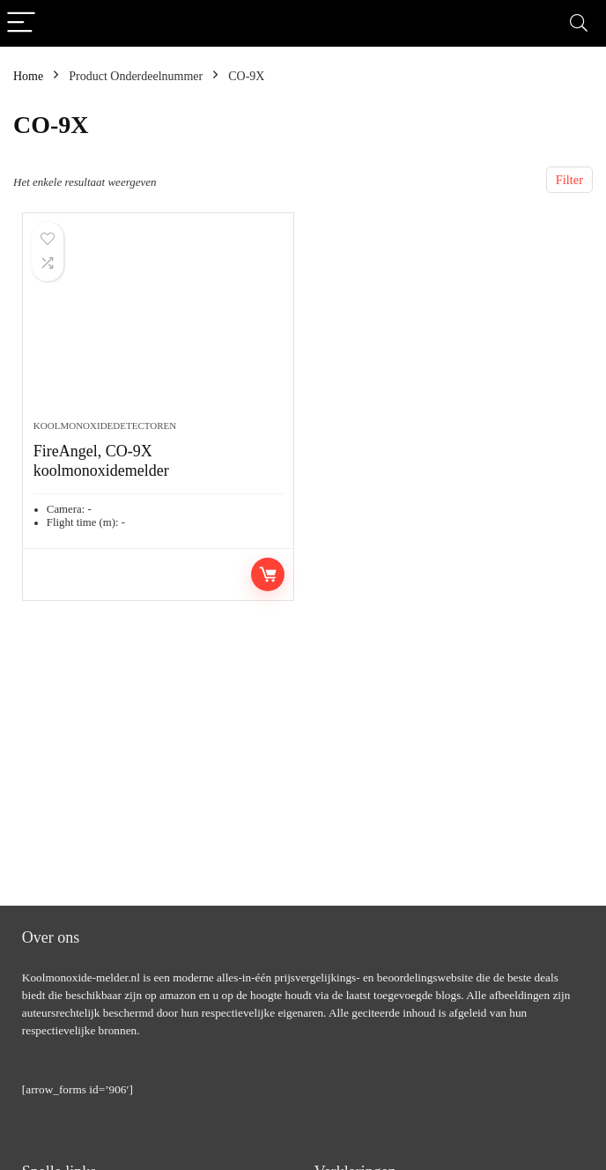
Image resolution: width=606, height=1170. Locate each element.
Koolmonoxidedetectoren (104, 425)
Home (28, 76)
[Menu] (21, 23)
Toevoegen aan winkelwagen (267, 574)
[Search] (579, 23)
